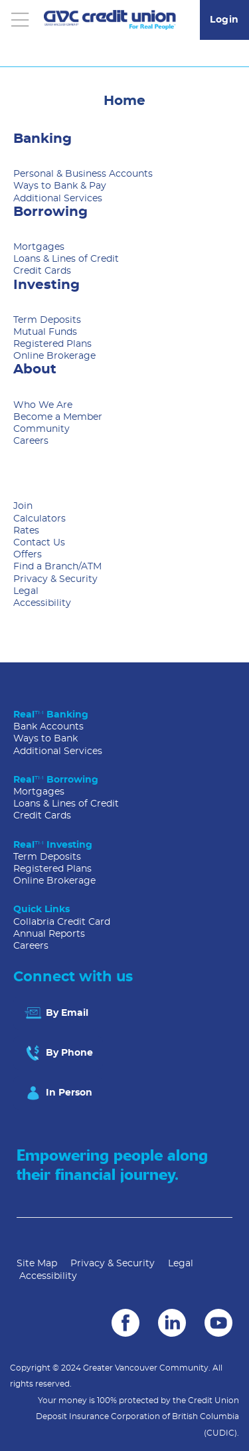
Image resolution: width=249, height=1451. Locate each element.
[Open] (20, 20)
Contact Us (39, 542)
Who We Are (42, 405)
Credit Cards (42, 271)
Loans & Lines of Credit (66, 259)
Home (124, 101)
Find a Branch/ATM (57, 566)
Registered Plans (52, 344)
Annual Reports (49, 934)
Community (41, 429)
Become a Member (57, 417)
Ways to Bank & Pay (59, 186)
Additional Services (57, 198)
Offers (27, 554)
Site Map (37, 1263)
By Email (55, 1013)
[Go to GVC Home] (110, 20)
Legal (26, 591)
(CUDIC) (220, 1433)
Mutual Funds (45, 332)
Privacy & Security (55, 579)
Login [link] (224, 20)
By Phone (58, 1053)
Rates (26, 530)
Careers (30, 441)
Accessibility (42, 603)
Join (23, 506)
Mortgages (38, 247)
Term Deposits (47, 320)
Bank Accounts (48, 726)
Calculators (39, 519)
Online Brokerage (54, 356)
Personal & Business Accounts (83, 174)
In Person (57, 1093)
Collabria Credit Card (61, 922)
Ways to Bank (45, 738)
